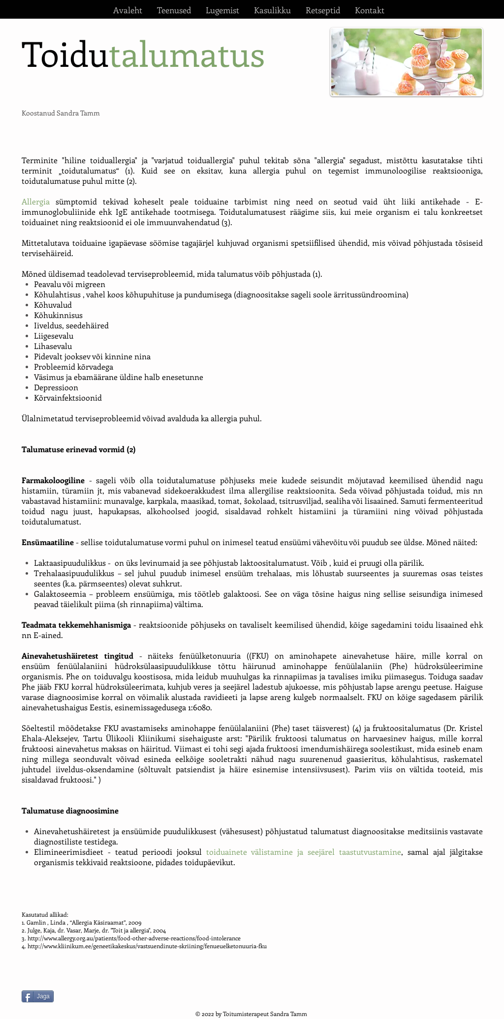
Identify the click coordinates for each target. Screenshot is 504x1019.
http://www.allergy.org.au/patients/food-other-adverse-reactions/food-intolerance (134, 938)
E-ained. (48, 635)
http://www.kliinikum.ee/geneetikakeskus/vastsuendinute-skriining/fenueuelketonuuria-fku (147, 946)
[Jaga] (38, 996)
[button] (174, 10)
